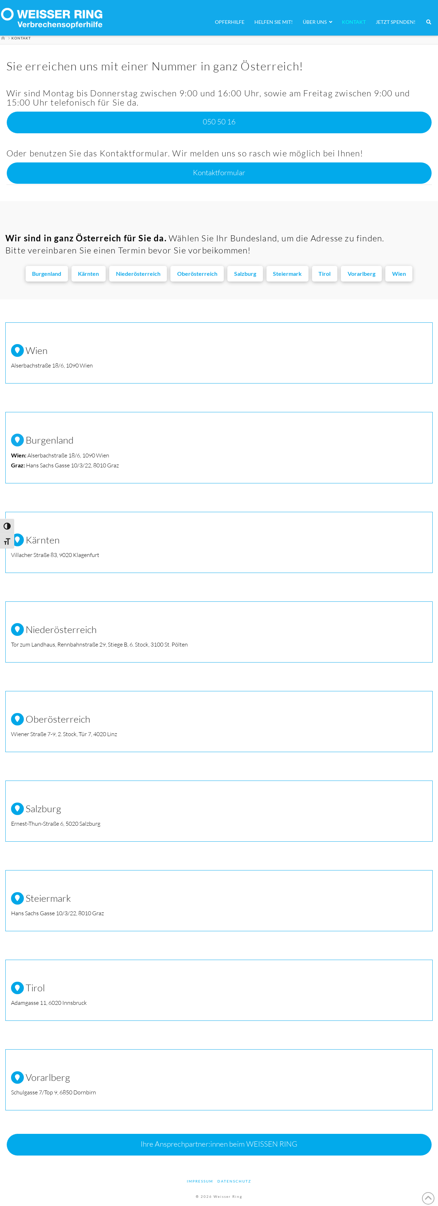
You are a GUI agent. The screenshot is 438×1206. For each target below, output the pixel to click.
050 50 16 (219, 121)
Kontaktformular (219, 172)
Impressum (200, 1181)
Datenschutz (234, 1181)
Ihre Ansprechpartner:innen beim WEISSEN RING (219, 1143)
